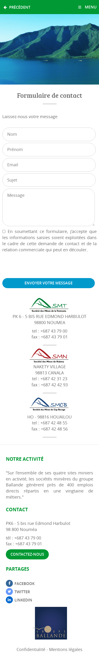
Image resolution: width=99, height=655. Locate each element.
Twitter (22, 591)
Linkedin (23, 600)
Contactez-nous (27, 554)
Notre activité (24, 459)
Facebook (24, 583)
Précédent (17, 7)
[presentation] (37, 265)
